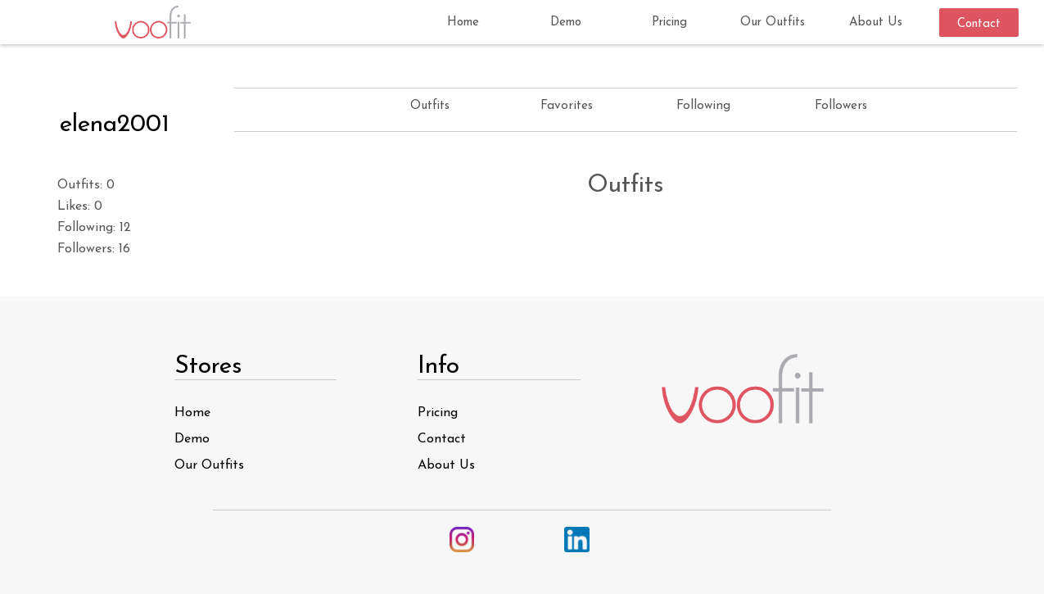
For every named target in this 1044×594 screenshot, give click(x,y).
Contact (979, 24)
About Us (875, 22)
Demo (565, 22)
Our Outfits (772, 22)
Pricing (669, 22)
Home (463, 22)
